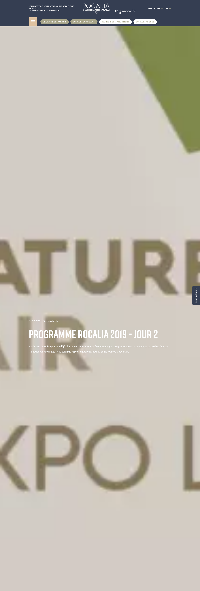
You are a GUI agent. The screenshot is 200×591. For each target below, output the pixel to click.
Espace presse (145, 22)
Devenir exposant (54, 22)
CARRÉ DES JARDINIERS (115, 22)
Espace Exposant (84, 22)
